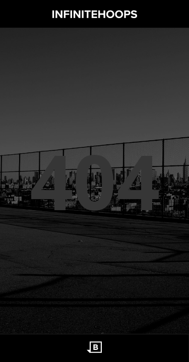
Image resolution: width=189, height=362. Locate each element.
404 (95, 181)
